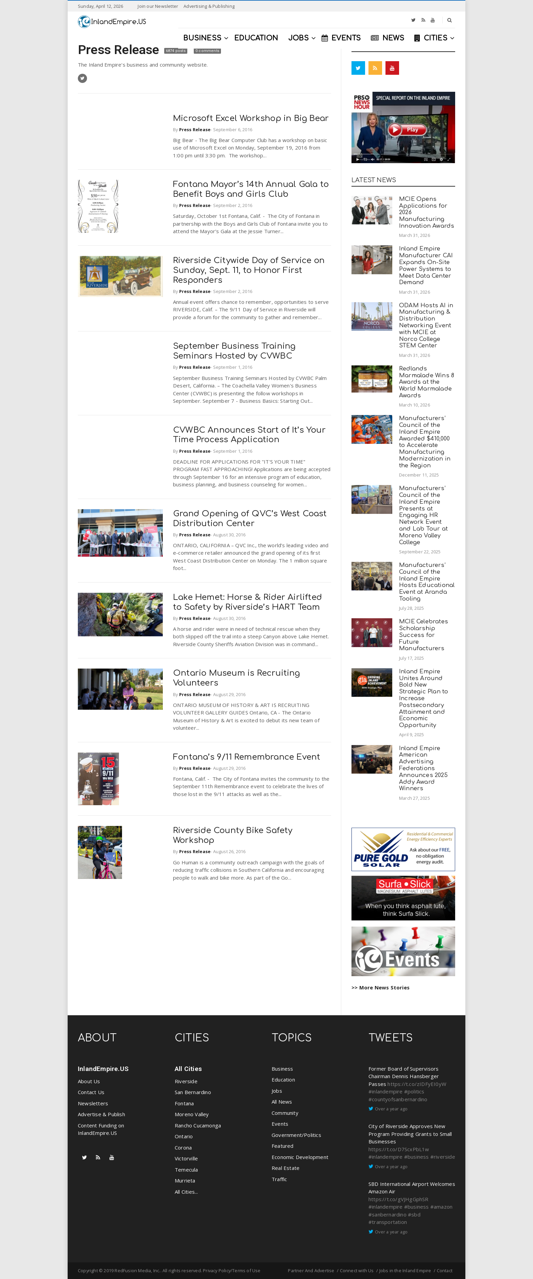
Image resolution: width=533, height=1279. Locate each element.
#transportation (387, 1221)
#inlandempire (385, 1091)
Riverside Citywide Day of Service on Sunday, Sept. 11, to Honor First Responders (249, 270)
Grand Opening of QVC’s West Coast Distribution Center (250, 518)
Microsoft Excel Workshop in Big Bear (251, 118)
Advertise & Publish (101, 1114)
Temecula (186, 1169)
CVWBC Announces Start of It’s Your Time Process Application (249, 435)
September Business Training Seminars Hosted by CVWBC (234, 351)
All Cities (188, 1069)
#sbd (414, 1214)
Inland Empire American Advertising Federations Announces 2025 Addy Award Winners (423, 768)
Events (280, 1123)
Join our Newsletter (158, 6)
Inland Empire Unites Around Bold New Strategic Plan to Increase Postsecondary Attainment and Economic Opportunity (423, 698)
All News (282, 1101)
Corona (183, 1147)
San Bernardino (193, 1092)
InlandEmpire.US (103, 1069)
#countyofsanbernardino (397, 1099)
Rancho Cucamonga (198, 1125)
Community (285, 1112)
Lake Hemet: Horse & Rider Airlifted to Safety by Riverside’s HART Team (247, 602)
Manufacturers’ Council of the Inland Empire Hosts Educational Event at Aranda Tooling (426, 582)
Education (283, 1079)
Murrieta (185, 1180)
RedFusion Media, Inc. (137, 1270)
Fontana (184, 1103)
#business (416, 1156)
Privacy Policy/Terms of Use (231, 1270)
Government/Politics (296, 1134)
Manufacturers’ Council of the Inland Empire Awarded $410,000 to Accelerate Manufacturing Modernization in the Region (424, 442)
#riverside (442, 1156)
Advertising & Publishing (209, 6)
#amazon (441, 1206)
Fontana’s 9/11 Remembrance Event (246, 757)
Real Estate (285, 1167)
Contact (444, 1270)
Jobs (277, 1090)
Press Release (120, 49)
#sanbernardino (387, 1214)
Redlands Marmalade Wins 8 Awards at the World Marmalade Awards (426, 382)
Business (282, 1068)
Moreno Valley (192, 1114)
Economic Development (300, 1157)
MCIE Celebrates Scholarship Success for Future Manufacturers (423, 635)
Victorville (186, 1158)
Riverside (186, 1081)
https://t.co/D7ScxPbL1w (398, 1149)
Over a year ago (391, 1109)
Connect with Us (357, 1270)
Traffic (279, 1179)
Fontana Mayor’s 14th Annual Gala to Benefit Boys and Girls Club (251, 189)
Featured (283, 1145)
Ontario (184, 1136)
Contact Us (91, 1092)
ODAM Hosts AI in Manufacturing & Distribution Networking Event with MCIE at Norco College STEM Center (426, 325)
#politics (414, 1091)
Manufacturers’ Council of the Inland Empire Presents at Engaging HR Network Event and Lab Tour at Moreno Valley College (423, 515)
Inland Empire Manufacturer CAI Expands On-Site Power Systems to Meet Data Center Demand (426, 265)
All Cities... (186, 1191)
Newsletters (93, 1103)
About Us (89, 1081)
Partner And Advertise (311, 1270)
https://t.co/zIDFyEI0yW (417, 1084)
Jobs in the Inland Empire (405, 1270)
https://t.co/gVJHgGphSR (398, 1199)
